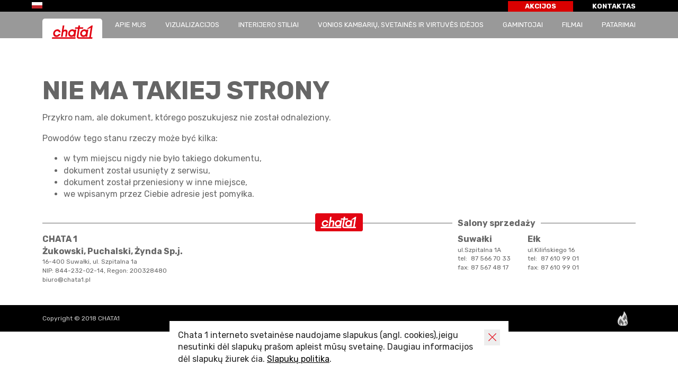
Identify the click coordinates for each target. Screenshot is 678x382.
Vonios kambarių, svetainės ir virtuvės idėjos (401, 25)
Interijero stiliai (268, 25)
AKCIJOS (540, 6)
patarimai (619, 25)
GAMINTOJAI (523, 25)
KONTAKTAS (614, 6)
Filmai (572, 25)
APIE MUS (130, 25)
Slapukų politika (298, 359)
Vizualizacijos (192, 25)
